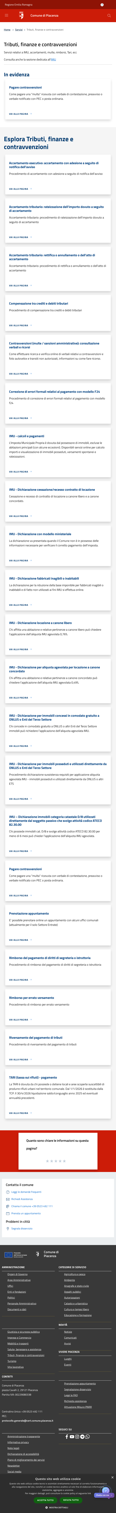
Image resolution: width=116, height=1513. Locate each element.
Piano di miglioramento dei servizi (26, 1460)
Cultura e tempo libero (76, 1309)
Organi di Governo (17, 1274)
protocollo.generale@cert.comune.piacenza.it (27, 1421)
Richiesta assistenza (75, 1401)
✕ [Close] (111, 1495)
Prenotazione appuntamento (80, 1383)
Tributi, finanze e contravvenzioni (25, 1355)
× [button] (112, 1477)
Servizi (19, 30)
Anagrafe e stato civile (76, 1286)
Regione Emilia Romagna (18, 5)
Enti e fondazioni (16, 1292)
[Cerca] (109, 16)
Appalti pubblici (72, 1292)
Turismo (11, 1361)
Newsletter (13, 1466)
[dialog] (58, 1493)
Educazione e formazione (78, 1315)
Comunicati (70, 1338)
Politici (11, 1298)
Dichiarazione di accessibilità (23, 1454)
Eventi (67, 1365)
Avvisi (67, 1343)
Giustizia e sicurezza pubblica (23, 1332)
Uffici (10, 1286)
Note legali (13, 1448)
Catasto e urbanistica (76, 1303)
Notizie (68, 1332)
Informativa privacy (18, 1442)
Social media (14, 1471)
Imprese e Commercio (19, 1338)
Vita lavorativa (15, 1367)
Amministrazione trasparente (23, 1436)
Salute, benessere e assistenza (24, 1349)
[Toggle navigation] (6, 15)
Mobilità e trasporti (18, 1343)
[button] (58, 1507)
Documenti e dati (16, 1309)
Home (7, 30)
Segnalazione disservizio (77, 1389)
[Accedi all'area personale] (102, 4)
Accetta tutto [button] (45, 1500)
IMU (53, 59)
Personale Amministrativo (21, 1303)
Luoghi (68, 1359)
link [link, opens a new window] (89, 1493)
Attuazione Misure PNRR (78, 1407)
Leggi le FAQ (71, 1395)
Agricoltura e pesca (74, 1274)
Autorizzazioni (72, 1298)
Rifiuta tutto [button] (71, 1500)
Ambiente (69, 1280)
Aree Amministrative (19, 1280)
